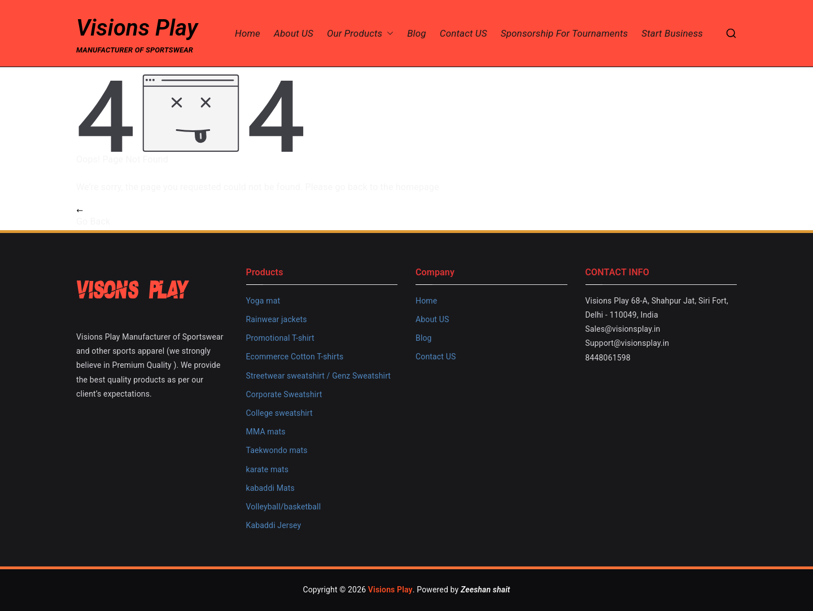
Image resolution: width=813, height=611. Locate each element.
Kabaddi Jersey (273, 525)
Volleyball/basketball (283, 506)
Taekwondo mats (277, 450)
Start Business (672, 33)
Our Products (360, 33)
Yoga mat (263, 300)
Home (247, 33)
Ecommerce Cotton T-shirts (295, 356)
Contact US (463, 33)
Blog (416, 33)
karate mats (267, 469)
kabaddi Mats (270, 488)
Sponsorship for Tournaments (564, 33)
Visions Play (137, 28)
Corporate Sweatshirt (284, 394)
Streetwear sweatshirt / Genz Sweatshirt (318, 375)
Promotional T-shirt (280, 337)
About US (293, 33)
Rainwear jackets (276, 319)
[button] (388, 33)
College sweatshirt (279, 412)
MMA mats (266, 431)
